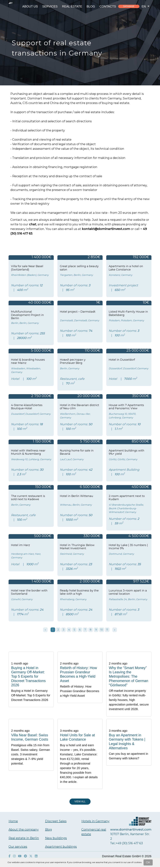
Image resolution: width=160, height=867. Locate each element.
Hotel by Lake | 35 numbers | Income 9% (128, 546)
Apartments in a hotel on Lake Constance (126, 268)
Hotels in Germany (95, 821)
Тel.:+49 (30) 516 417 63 (126, 843)
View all (80, 801)
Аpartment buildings (61, 846)
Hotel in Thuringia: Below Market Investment (77, 546)
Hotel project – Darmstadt (77, 311)
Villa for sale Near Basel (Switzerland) (27, 268)
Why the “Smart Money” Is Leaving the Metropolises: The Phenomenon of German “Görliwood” (128, 676)
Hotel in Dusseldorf (122, 359)
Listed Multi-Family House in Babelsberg (128, 313)
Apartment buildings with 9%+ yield (126, 452)
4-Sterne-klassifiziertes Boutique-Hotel (26, 406)
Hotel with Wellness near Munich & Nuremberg (28, 452)
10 (101, 629)
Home (13, 821)
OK (148, 862)
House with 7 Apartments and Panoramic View (126, 406)
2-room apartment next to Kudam (127, 497)
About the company (24, 829)
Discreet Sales (56, 821)
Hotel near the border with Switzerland (29, 592)
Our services (18, 846)
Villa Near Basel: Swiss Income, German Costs (29, 737)
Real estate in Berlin (24, 838)
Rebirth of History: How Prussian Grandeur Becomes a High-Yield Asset (78, 674)
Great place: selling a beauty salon (79, 268)
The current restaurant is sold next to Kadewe (28, 497)
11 (107, 629)
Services (50, 6)
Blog (91, 6)
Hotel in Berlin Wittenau (76, 496)
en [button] (144, 6)
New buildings (56, 838)
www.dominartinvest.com (130, 829)
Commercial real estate (93, 832)
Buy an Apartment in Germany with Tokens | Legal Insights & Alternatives (127, 741)
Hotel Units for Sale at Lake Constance (77, 737)
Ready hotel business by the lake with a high (79, 592)
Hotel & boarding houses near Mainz (28, 361)
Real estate (72, 6)
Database (128, 6)
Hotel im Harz (20, 545)
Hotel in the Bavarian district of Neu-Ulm (79, 406)
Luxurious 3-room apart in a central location (128, 592)
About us (30, 6)
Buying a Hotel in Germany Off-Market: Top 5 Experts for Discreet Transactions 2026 (28, 676)
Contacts (107, 6)
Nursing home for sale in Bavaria (77, 452)
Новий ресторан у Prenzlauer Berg (72, 361)
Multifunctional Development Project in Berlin (27, 315)
